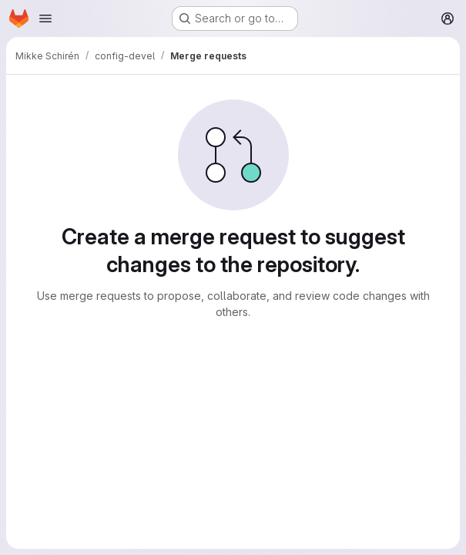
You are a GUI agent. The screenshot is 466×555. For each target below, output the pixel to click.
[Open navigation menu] (45, 18)
